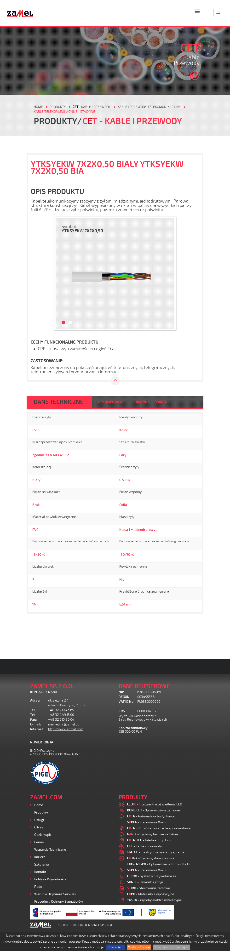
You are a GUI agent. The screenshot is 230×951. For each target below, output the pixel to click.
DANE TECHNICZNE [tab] (58, 402)
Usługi (39, 820)
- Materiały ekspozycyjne (150, 894)
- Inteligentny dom (149, 840)
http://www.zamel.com (65, 729)
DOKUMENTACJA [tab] (110, 402)
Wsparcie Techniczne (50, 850)
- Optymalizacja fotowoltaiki (158, 864)
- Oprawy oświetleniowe (153, 810)
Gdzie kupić (43, 835)
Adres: (35, 700)
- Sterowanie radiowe (148, 888)
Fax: (33, 719)
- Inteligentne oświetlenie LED (154, 804)
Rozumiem (115, 947)
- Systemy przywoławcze (151, 876)
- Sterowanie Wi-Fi (146, 822)
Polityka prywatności (50, 879)
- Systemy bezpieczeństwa (152, 834)
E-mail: (35, 724)
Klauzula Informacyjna (172, 947)
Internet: (37, 729)
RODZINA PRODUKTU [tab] (151, 402)
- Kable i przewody (92, 107)
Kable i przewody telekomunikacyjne (149, 107)
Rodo (38, 887)
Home (38, 805)
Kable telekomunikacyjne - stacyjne (64, 112)
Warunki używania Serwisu (55, 894)
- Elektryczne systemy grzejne (155, 852)
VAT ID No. (126, 701)
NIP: (122, 692)
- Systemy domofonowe (150, 858)
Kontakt (40, 872)
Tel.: (33, 710)
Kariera (40, 857)
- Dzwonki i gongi (145, 882)
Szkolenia (41, 864)
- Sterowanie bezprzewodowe (159, 828)
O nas (38, 827)
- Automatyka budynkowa (151, 816)
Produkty (41, 812)
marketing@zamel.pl (63, 724)
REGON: (124, 697)
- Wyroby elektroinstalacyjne (154, 900)
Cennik (39, 842)
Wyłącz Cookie (139, 947)
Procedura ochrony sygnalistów (58, 902)
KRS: (122, 711)
